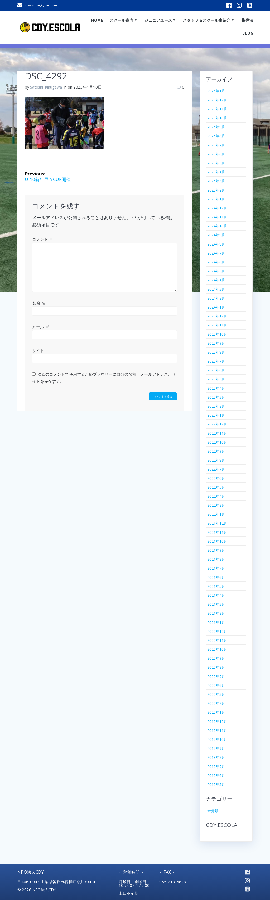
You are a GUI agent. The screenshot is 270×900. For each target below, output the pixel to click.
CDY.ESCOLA (221, 825)
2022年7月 (216, 469)
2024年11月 (217, 216)
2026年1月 (216, 90)
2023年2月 (216, 406)
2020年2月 (216, 703)
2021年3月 (216, 604)
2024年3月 (216, 289)
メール (40, 326)
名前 (38, 303)
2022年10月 (217, 442)
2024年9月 (216, 234)
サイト (38, 350)
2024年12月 (217, 208)
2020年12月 (217, 631)
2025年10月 (217, 117)
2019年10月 (217, 739)
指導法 (247, 20)
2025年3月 (216, 180)
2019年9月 (216, 748)
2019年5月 (216, 784)
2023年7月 (216, 361)
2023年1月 (216, 415)
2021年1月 (216, 622)
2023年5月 (216, 378)
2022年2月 (216, 505)
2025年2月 (216, 190)
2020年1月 (216, 712)
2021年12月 (217, 523)
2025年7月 (216, 145)
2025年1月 (216, 199)
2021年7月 (216, 568)
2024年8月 (216, 244)
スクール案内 (121, 20)
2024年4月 (216, 279)
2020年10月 (217, 649)
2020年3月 (216, 694)
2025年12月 (217, 99)
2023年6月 (216, 370)
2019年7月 (216, 766)
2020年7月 (216, 676)
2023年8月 (216, 352)
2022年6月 (216, 478)
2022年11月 (217, 433)
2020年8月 (216, 667)
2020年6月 (216, 685)
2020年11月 (217, 640)
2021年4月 (216, 595)
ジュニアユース (158, 20)
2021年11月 (217, 532)
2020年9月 (216, 658)
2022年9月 (216, 451)
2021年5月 (216, 586)
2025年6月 (216, 153)
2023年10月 (217, 334)
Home (97, 20)
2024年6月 (216, 262)
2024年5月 (216, 270)
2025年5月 (216, 162)
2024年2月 (216, 298)
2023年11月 (217, 324)
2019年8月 (216, 757)
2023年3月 (216, 397)
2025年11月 (217, 108)
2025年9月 (216, 126)
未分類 (212, 810)
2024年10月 (217, 225)
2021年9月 (216, 550)
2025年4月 (216, 171)
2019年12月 (217, 721)
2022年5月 (216, 487)
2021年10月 (217, 541)
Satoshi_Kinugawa (46, 87)
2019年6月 (216, 775)
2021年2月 (216, 613)
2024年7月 (216, 253)
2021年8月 (216, 559)
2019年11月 (217, 730)
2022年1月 (216, 514)
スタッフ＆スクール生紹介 (206, 20)
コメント (42, 239)
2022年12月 (217, 424)
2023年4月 (216, 388)
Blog (247, 33)
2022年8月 (216, 460)
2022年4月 (216, 496)
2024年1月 (216, 307)
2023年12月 (217, 316)
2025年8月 (216, 135)
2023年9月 (216, 343)
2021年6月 (216, 577)
